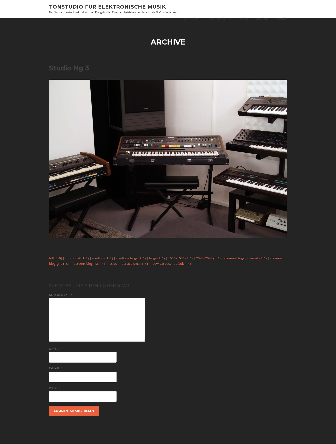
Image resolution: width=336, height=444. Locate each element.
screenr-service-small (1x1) (129, 265)
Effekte (243, 19)
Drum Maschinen (218, 19)
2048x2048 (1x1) (208, 259)
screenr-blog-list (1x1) (90, 265)
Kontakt (281, 19)
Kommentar (60, 296)
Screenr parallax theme (248, 437)
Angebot (262, 19)
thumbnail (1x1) (77, 259)
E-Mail (56, 370)
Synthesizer (190, 19)
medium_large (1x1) (131, 259)
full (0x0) (55, 259)
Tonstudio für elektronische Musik (107, 7)
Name (55, 350)
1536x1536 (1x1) (180, 259)
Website (56, 389)
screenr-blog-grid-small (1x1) (245, 259)
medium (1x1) (102, 259)
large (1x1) (157, 259)
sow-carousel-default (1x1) (172, 265)
